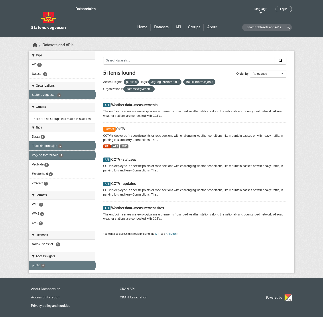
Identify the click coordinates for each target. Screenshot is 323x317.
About (212, 27)
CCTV (120, 129)
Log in (283, 9)
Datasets (161, 27)
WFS (115, 146)
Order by (242, 74)
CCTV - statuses (123, 160)
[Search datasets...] (189, 61)
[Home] (35, 45)
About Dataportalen (45, 289)
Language (260, 9)
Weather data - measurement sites (137, 208)
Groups (194, 27)
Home (142, 27)
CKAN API (127, 289)
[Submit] (280, 61)
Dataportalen (85, 9)
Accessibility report (45, 297)
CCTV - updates (123, 184)
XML (106, 146)
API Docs (171, 233)
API (178, 27)
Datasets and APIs (57, 45)
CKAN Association (133, 297)
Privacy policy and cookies (50, 306)
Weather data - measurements (134, 105)
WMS (124, 146)
